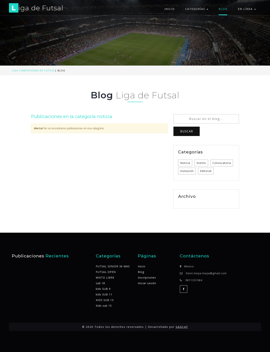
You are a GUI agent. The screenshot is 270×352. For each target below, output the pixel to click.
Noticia (185, 163)
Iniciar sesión (147, 283)
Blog (223, 9)
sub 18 (100, 283)
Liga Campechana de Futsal (33, 70)
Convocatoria (221, 163)
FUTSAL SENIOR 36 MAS (113, 266)
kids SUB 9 (103, 289)
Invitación (187, 171)
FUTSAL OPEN (106, 272)
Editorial (206, 171)
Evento (201, 163)
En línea (247, 9)
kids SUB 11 (104, 294)
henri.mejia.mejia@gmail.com (206, 273)
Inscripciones (147, 277)
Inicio (169, 9)
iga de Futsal (36, 8)
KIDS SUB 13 (105, 300)
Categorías (196, 9)
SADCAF (182, 327)
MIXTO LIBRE (105, 277)
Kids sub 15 (104, 305)
